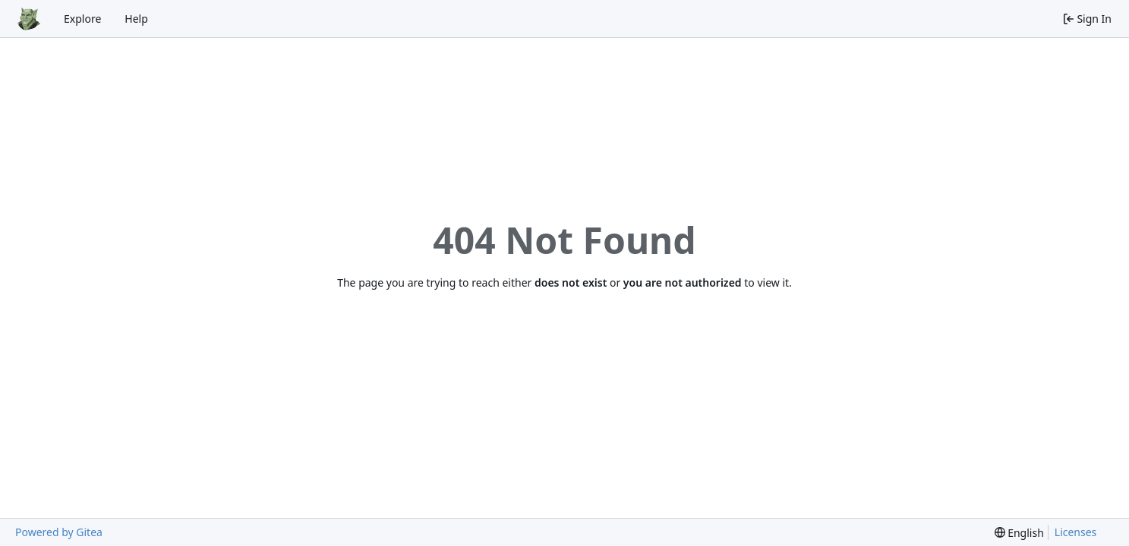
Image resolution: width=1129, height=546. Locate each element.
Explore (82, 18)
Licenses (1076, 532)
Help (136, 18)
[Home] (29, 19)
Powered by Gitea (58, 532)
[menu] (1019, 533)
